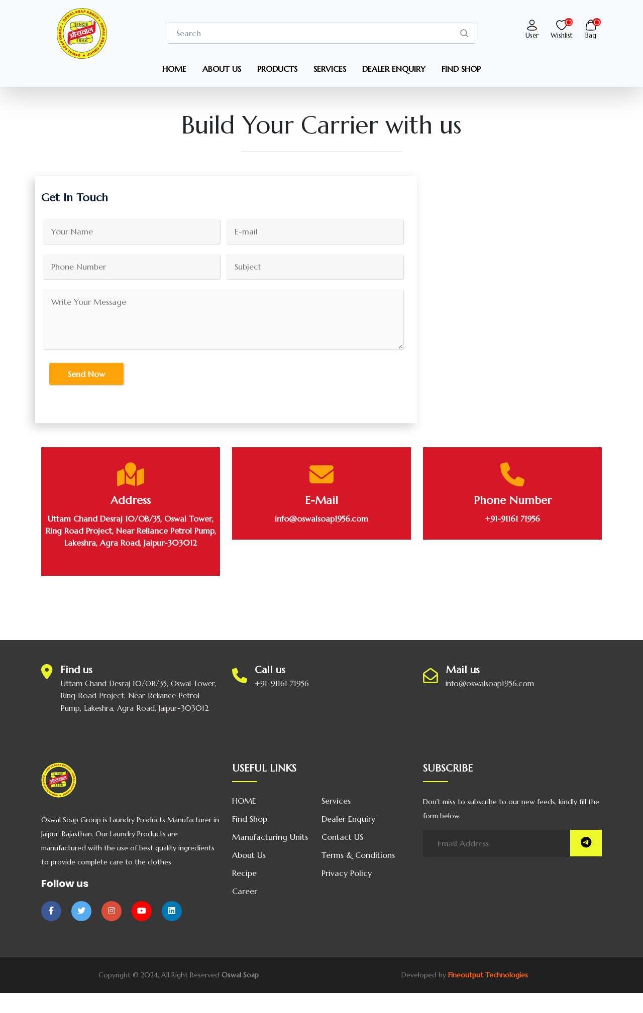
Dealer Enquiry (348, 819)
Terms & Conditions (358, 855)
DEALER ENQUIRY (393, 69)
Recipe (244, 873)
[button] (532, 24)
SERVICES (329, 69)
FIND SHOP (461, 69)
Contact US (342, 837)
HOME (174, 69)
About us (249, 855)
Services (336, 801)
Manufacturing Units (270, 837)
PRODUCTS (277, 69)
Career (244, 891)
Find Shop (249, 819)
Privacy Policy (347, 873)
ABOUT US (221, 69)
